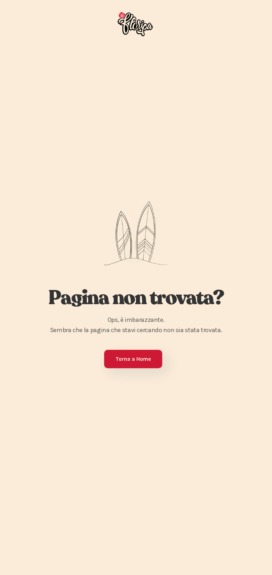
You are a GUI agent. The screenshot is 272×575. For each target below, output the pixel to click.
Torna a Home (133, 359)
